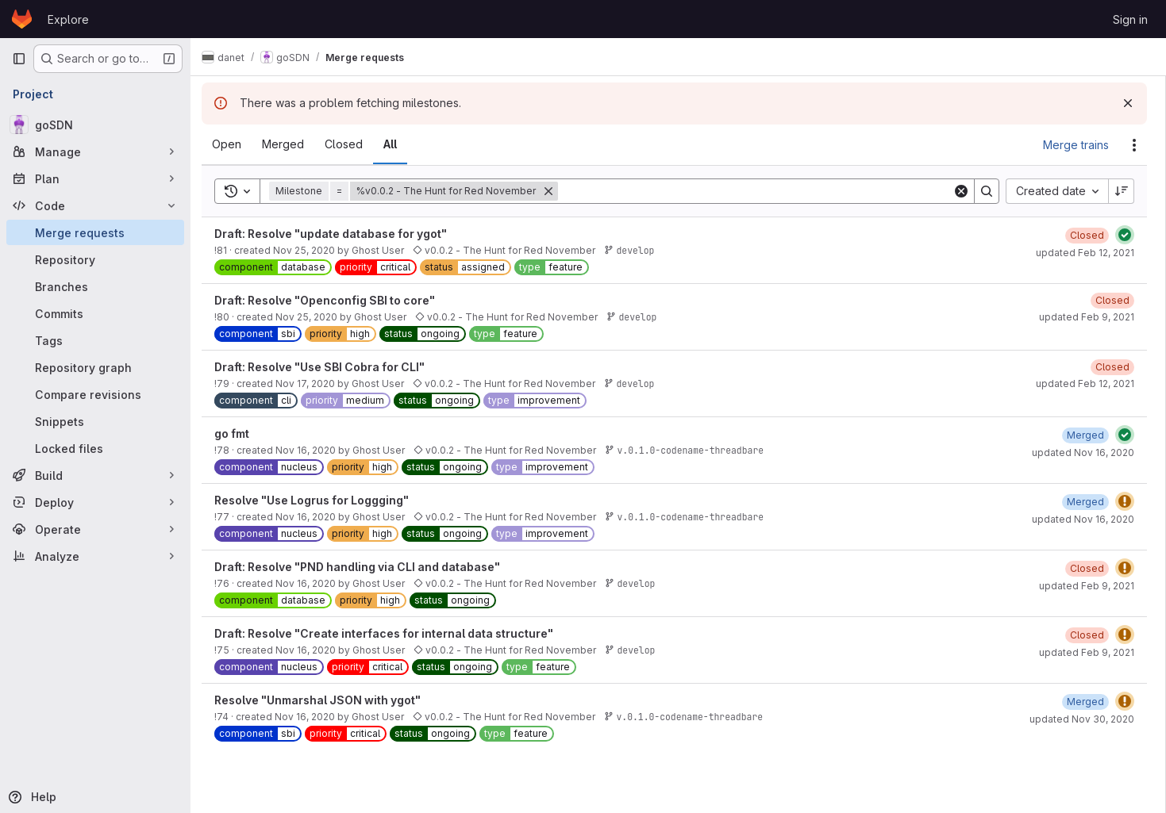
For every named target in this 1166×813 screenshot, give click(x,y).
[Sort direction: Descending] (1121, 191)
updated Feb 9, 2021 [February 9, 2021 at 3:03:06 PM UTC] (1086, 586)
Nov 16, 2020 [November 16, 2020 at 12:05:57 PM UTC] (313, 583)
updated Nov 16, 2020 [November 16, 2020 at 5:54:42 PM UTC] (1083, 452)
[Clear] (961, 191)
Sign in (1130, 19)
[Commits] (95, 313)
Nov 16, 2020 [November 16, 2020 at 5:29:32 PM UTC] (313, 517)
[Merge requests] (95, 232)
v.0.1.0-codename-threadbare (692, 450)
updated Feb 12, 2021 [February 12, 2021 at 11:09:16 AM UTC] (1085, 253)
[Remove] (556, 191)
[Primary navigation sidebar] (19, 58)
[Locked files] (95, 448)
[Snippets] (95, 421)
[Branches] (95, 286)
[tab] (235, 144)
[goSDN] (95, 124)
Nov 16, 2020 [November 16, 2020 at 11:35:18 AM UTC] (313, 650)
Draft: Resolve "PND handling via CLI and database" (365, 566)
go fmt (239, 433)
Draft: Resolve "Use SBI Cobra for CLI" (327, 367)
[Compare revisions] (95, 394)
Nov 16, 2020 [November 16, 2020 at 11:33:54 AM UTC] (313, 717)
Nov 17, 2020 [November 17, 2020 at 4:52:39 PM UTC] (313, 383)
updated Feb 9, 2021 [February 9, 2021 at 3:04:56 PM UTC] (1086, 652)
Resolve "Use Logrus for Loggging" (319, 500)
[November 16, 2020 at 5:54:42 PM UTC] (1085, 435)
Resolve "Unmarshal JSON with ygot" (325, 700)
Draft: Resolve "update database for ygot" (338, 233)
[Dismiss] (1127, 103)
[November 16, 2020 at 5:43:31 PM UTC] (1085, 501)
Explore (68, 19)
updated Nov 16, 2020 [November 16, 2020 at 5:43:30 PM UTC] (1083, 519)
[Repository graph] (95, 367)
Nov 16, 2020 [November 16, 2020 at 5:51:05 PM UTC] (313, 450)
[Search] (759, 191)
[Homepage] (22, 19)
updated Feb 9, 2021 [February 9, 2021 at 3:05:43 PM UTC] (1086, 317)
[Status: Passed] (1124, 234)
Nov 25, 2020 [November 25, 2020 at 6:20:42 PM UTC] (312, 250)
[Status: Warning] (1124, 501)
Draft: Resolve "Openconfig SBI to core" (332, 300)
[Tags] (95, 340)
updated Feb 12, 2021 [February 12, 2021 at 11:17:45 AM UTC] (1085, 383)
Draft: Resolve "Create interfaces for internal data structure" (391, 633)
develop (637, 250)
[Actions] (1134, 145)
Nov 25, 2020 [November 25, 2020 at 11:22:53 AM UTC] (314, 317)
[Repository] (95, 259)
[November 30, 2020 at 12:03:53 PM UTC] (1085, 701)
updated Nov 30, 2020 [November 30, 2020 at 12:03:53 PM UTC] (1081, 719)
